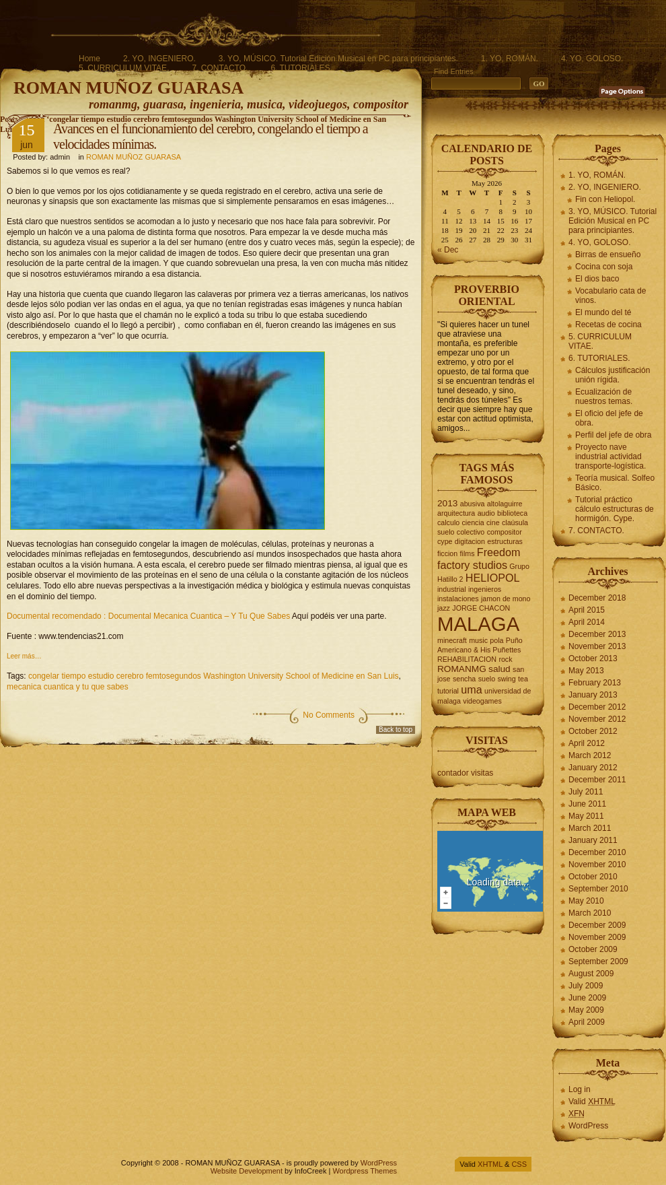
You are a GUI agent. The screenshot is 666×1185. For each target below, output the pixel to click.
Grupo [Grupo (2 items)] (519, 566)
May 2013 (586, 670)
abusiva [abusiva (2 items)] (472, 504)
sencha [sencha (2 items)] (464, 679)
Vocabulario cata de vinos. (610, 295)
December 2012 (597, 707)
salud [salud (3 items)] (499, 669)
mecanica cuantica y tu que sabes (67, 686)
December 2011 (597, 779)
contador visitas (465, 773)
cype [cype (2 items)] (445, 541)
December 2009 (597, 925)
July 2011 (585, 792)
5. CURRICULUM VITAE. (124, 68)
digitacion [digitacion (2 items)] (470, 541)
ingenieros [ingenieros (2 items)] (484, 589)
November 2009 (597, 937)
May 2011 (586, 816)
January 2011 (593, 840)
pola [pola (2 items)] (496, 640)
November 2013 (597, 646)
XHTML (490, 1164)
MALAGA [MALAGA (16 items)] (478, 624)
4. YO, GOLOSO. (592, 58)
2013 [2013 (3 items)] (447, 503)
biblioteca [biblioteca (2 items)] (512, 513)
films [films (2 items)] (467, 553)
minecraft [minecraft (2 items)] (452, 640)
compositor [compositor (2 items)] (504, 532)
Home (89, 58)
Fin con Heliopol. (605, 199)
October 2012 (593, 731)
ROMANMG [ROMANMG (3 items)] (461, 669)
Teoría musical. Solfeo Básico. (615, 482)
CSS (519, 1164)
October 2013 (593, 658)
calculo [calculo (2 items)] (448, 522)
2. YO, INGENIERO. (159, 58)
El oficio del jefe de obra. (609, 418)
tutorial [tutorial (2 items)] (448, 691)
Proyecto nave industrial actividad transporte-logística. (610, 456)
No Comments (329, 715)
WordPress (588, 1125)
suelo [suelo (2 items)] (486, 679)
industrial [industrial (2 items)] (451, 589)
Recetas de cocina (608, 324)
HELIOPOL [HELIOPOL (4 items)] (493, 578)
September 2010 (598, 888)
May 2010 (586, 901)
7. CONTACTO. (220, 68)
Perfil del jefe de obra (613, 435)
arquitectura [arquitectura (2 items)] (456, 513)
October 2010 (593, 876)
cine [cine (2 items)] (493, 522)
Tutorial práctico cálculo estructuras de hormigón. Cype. (614, 509)
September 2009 (598, 961)
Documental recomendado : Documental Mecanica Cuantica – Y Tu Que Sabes (148, 616)
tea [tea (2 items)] (523, 679)
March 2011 (589, 828)
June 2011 (587, 804)
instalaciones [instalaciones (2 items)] (458, 599)
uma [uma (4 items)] (471, 689)
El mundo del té (603, 312)
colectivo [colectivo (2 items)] (470, 532)
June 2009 (587, 998)
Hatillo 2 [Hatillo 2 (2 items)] (450, 579)
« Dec (447, 250)
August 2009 (591, 973)
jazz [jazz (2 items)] (443, 608)
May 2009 (586, 1010)
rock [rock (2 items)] (505, 659)
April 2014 (586, 622)
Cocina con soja (603, 266)
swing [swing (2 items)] (506, 679)
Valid (592, 1101)
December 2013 (597, 634)
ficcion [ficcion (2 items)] (447, 553)
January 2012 (593, 767)
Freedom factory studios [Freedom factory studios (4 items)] (478, 558)
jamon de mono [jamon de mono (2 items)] (505, 599)
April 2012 (586, 743)
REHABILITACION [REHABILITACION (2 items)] (466, 659)
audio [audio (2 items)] (486, 513)
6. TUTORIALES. (301, 68)
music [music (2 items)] (478, 640)
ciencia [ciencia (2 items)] (473, 522)
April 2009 (586, 1022)
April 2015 (586, 610)
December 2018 (597, 598)
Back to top (395, 729)
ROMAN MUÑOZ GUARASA (128, 88)
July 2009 (585, 985)
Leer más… (24, 656)
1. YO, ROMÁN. (509, 58)
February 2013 (594, 682)
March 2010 (589, 913)
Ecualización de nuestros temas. (603, 396)
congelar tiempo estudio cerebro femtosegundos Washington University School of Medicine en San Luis (213, 676)
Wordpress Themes (364, 1171)
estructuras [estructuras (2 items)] (505, 541)
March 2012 (589, 755)
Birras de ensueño (607, 254)
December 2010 (597, 852)
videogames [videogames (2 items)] (482, 701)
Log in (579, 1089)
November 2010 (597, 864)
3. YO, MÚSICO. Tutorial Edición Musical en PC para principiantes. (338, 58)
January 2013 (593, 695)
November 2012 (597, 719)
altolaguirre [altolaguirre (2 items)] (505, 504)
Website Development (247, 1171)
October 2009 (593, 949)
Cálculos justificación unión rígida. (612, 375)
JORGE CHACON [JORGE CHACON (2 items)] (481, 608)
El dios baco (597, 278)
